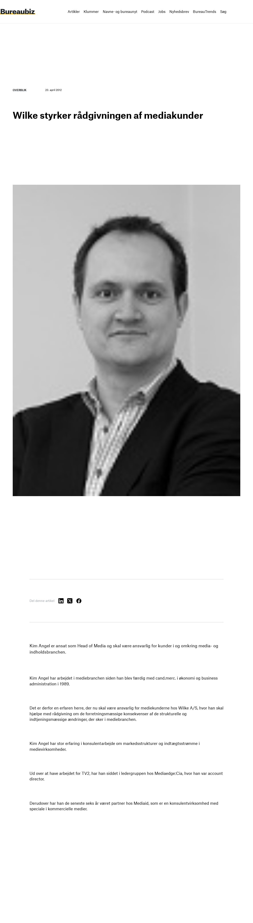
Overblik (20, 90)
